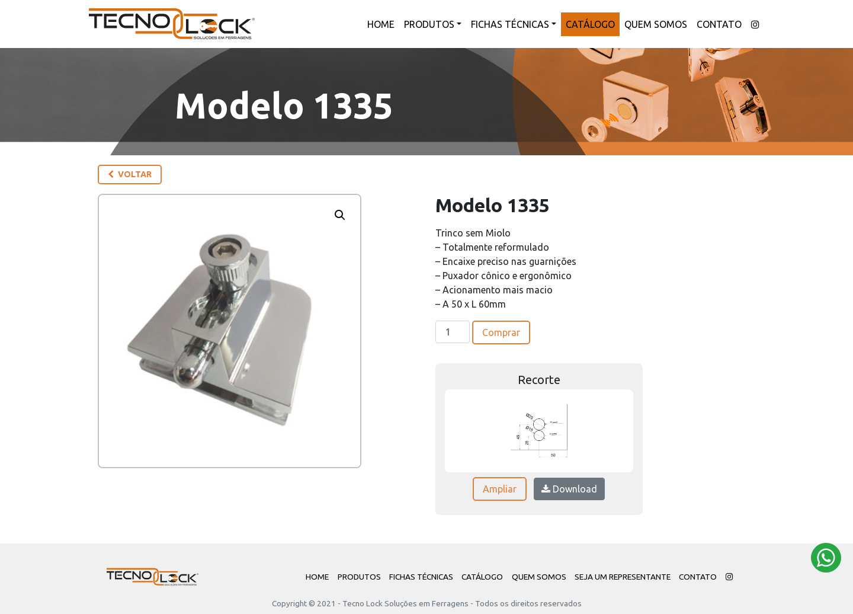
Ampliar (500, 489)
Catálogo (590, 24)
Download (569, 489)
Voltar (130, 174)
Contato (719, 24)
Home (381, 24)
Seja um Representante (623, 576)
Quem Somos (655, 24)
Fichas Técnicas (510, 24)
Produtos (429, 24)
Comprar (501, 332)
